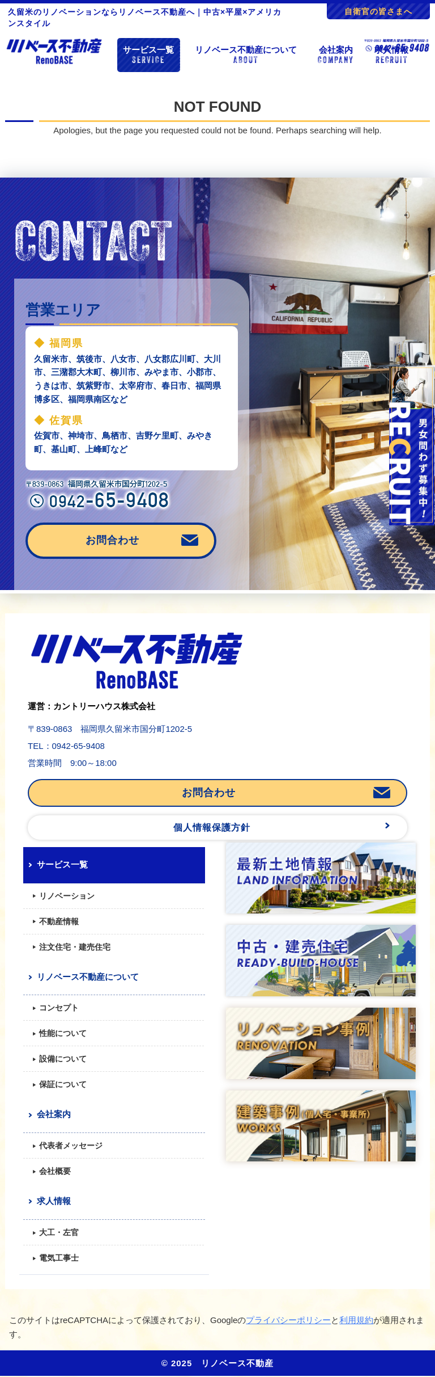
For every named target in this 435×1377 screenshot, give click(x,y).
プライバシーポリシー (288, 1320)
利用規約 (356, 1320)
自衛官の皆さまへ (378, 11)
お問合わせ (112, 540)
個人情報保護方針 (211, 827)
